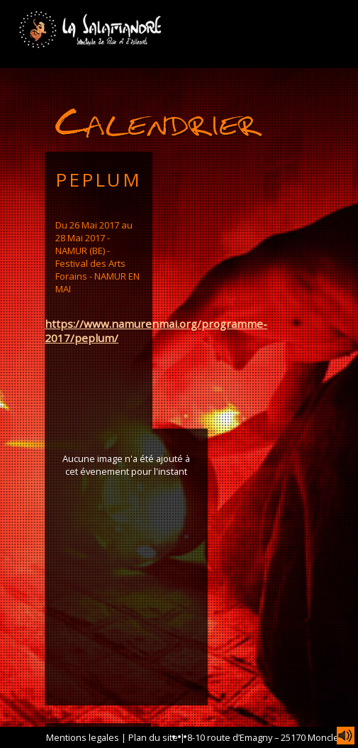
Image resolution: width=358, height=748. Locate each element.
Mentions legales (82, 737)
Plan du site (153, 737)
